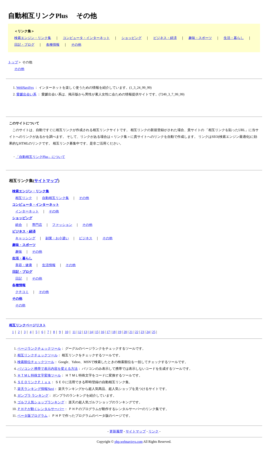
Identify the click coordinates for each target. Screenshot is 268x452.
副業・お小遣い (57, 238)
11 (74, 332)
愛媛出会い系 (26, 94)
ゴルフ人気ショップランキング (40, 402)
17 (108, 332)
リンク (153, 431)
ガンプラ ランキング (32, 395)
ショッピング (131, 38)
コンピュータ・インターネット (86, 38)
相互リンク (23, 198)
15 (96, 332)
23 (142, 332)
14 (91, 332)
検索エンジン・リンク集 (32, 38)
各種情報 (52, 44)
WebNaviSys (25, 87)
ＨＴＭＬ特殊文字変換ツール (39, 375)
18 (114, 332)
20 (125, 332)
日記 (18, 278)
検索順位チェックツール (35, 362)
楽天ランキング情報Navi (35, 389)
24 (148, 332)
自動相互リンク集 (55, 198)
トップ (13, 62)
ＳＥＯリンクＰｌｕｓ (34, 382)
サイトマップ (46, 180)
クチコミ (22, 292)
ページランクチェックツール (39, 348)
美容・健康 (23, 265)
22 (136, 332)
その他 (76, 44)
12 (79, 332)
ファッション (62, 225)
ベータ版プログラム (32, 415)
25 (153, 332)
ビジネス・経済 (165, 38)
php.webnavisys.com (129, 441)
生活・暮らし (234, 38)
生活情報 (48, 265)
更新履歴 (116, 431)
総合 (18, 225)
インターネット (27, 211)
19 (119, 332)
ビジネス (85, 238)
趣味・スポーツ (200, 38)
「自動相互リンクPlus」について (40, 157)
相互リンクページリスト (27, 325)
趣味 (18, 251)
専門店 (37, 225)
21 (131, 332)
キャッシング (25, 238)
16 (102, 332)
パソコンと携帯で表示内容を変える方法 (47, 368)
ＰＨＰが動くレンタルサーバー (40, 409)
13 (85, 332)
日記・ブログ (24, 44)
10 (66, 332)
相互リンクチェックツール (37, 355)
